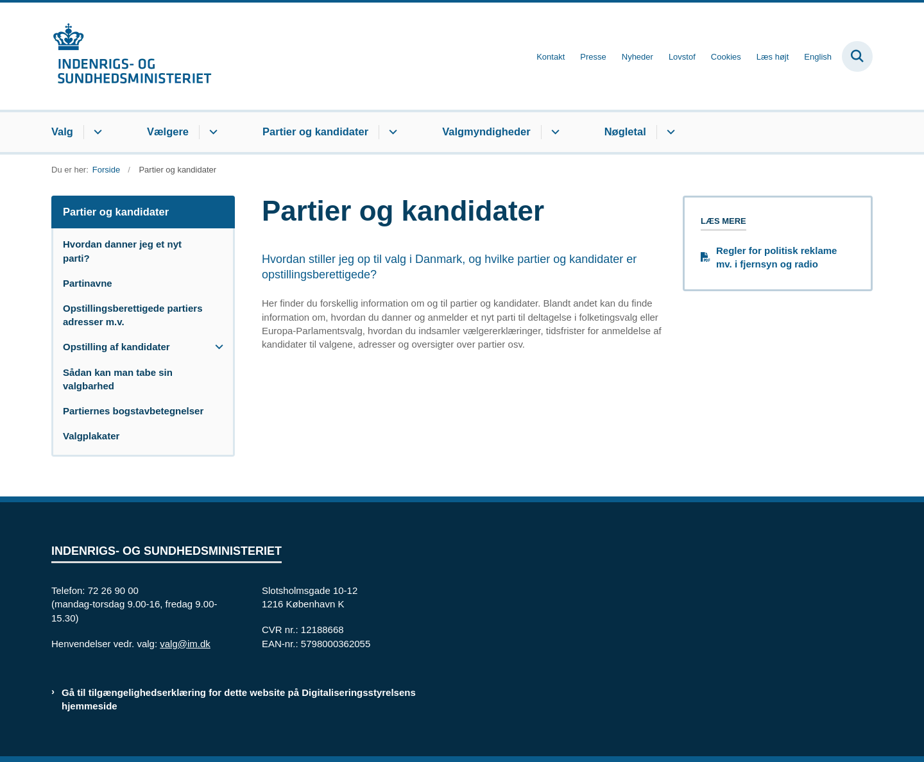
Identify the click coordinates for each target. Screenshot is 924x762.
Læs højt (773, 57)
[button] (216, 347)
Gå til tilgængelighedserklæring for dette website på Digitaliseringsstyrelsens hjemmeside (239, 699)
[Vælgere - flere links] (211, 132)
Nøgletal (625, 131)
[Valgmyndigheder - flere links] (553, 132)
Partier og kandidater (315, 131)
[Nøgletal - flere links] (668, 132)
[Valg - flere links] (95, 132)
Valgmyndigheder (486, 131)
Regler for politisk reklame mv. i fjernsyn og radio (776, 257)
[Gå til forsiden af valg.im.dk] (131, 56)
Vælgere (168, 131)
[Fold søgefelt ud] (857, 56)
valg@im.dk (185, 643)
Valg (62, 131)
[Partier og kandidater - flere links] (391, 132)
